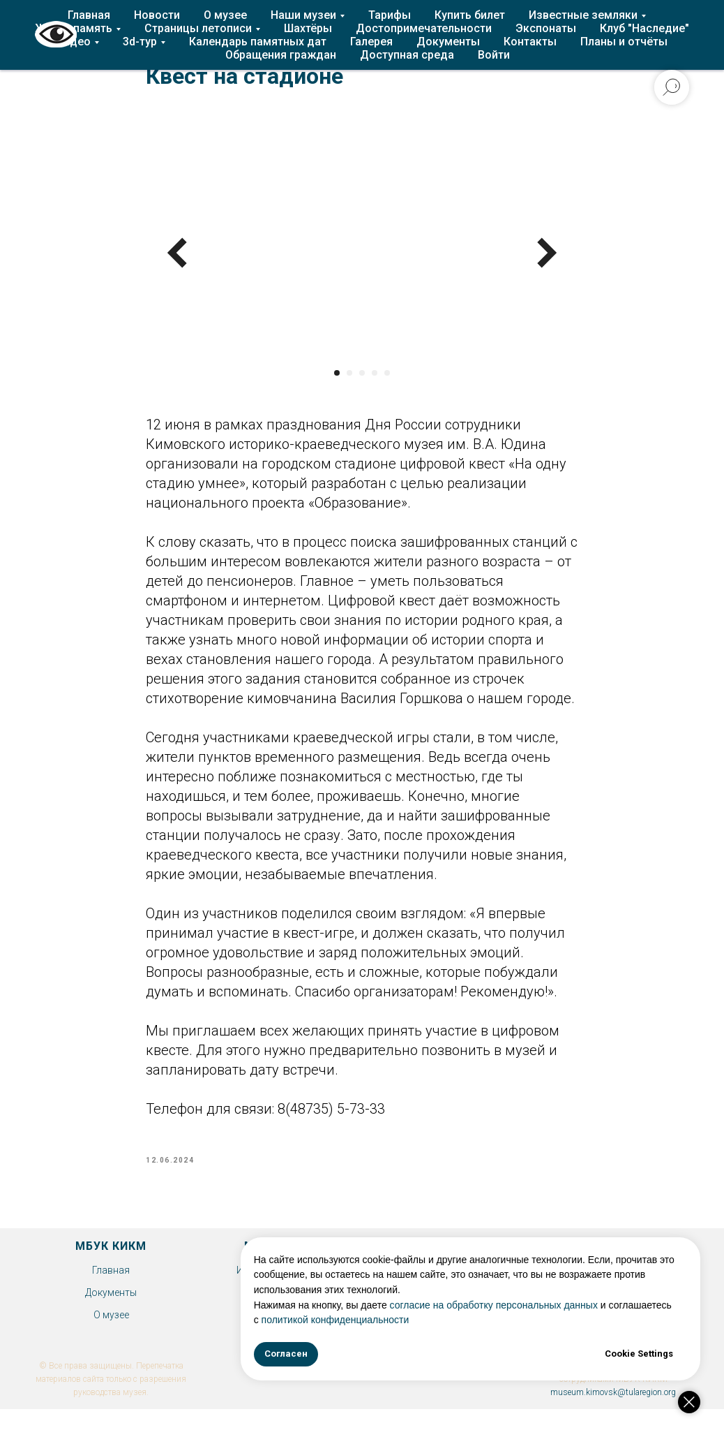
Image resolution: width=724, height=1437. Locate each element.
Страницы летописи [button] (198, 28)
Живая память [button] (73, 28)
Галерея (371, 41)
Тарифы (389, 15)
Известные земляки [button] (583, 15)
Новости (157, 15)
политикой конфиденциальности (442, 1319)
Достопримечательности (424, 28)
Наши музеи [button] (303, 15)
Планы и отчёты (624, 41)
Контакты (530, 41)
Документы (448, 41)
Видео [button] (73, 41)
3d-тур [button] (140, 41)
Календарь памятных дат (257, 41)
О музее (225, 15)
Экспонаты (545, 28)
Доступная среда (407, 54)
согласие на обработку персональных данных (535, 1305)
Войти (494, 54)
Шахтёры (308, 28)
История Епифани (278, 1277)
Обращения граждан (280, 54)
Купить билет (470, 15)
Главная (89, 15)
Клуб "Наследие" (644, 28)
